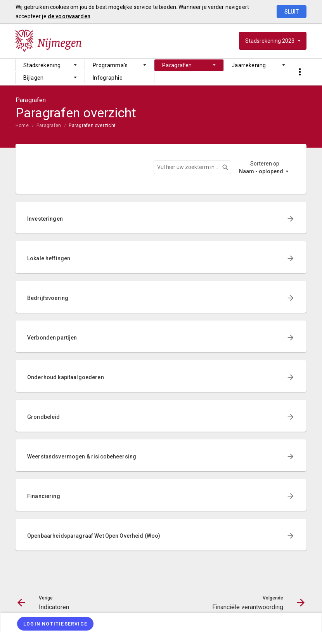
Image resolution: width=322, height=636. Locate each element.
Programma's (110, 65)
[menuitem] (50, 65)
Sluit (291, 12)
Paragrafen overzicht (92, 125)
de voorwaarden (69, 16)
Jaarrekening (249, 65)
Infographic (107, 78)
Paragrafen (177, 65)
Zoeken (222, 167)
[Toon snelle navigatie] (299, 72)
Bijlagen (33, 78)
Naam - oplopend (261, 171)
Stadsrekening (42, 65)
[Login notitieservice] (55, 624)
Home (22, 125)
